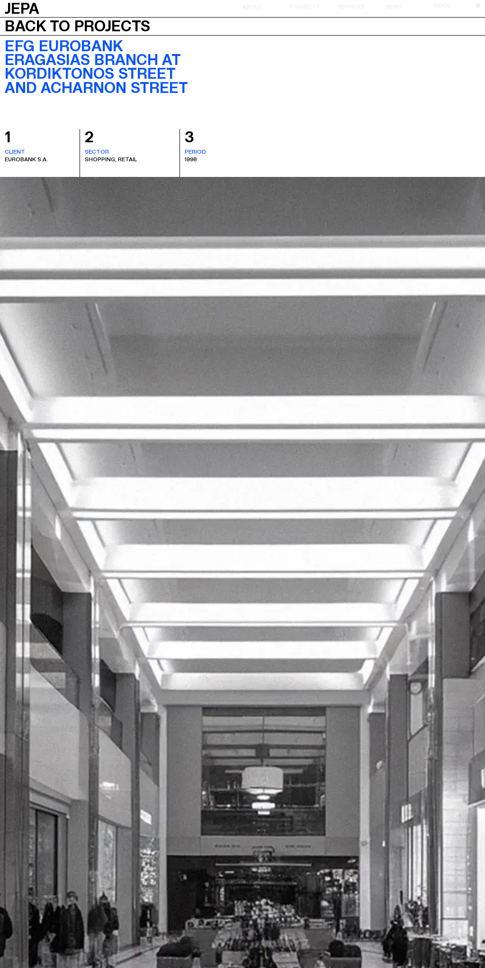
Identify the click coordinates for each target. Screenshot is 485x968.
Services (351, 6)
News (393, 6)
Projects (305, 6)
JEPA (22, 7)
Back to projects (77, 26)
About (252, 6)
